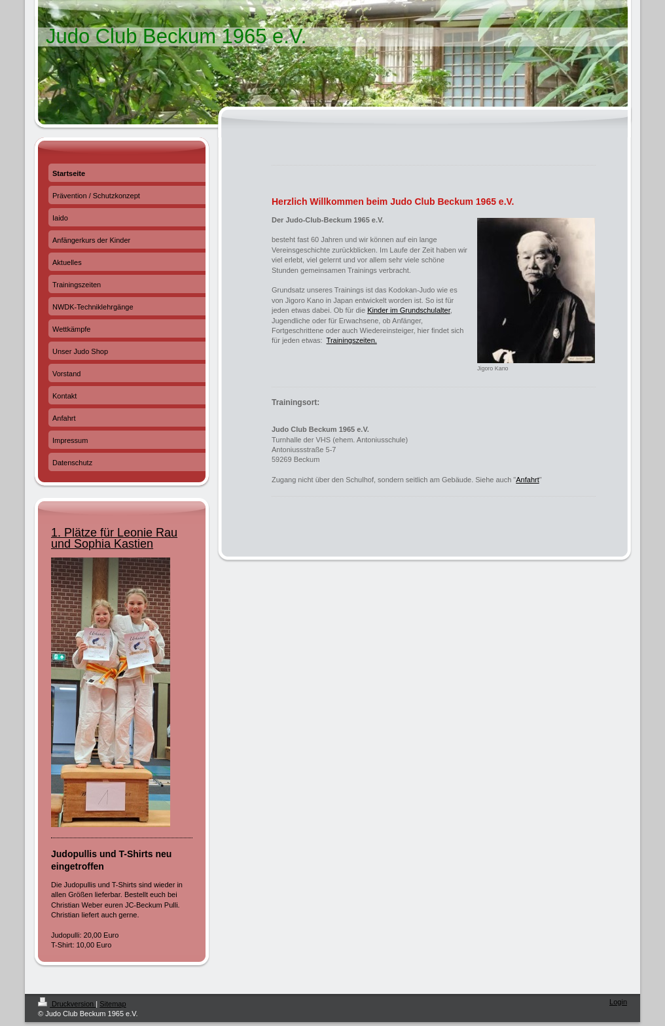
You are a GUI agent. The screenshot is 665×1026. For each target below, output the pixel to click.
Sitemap (112, 1004)
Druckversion (67, 1004)
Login (618, 1002)
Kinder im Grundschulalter (408, 310)
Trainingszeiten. (352, 340)
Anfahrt (527, 480)
